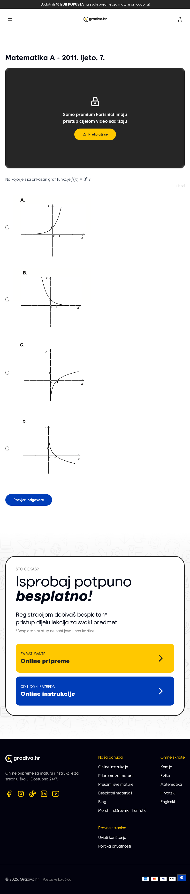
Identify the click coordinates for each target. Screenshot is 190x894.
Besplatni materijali (115, 793)
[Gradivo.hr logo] (95, 19)
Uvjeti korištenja (112, 837)
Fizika (165, 775)
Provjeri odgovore (29, 500)
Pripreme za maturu (116, 775)
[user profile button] (180, 19)
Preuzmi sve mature (115, 784)
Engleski (167, 801)
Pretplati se (95, 134)
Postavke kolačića (57, 879)
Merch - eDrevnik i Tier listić (122, 810)
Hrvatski (167, 793)
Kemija (166, 767)
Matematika (171, 784)
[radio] (7, 227)
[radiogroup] (48, 339)
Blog (102, 801)
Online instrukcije (113, 767)
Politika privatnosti (114, 846)
